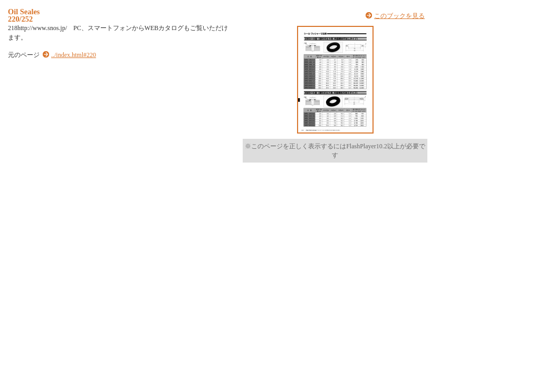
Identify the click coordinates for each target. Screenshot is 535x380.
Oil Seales (24, 11)
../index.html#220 (73, 55)
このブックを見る (399, 16)
